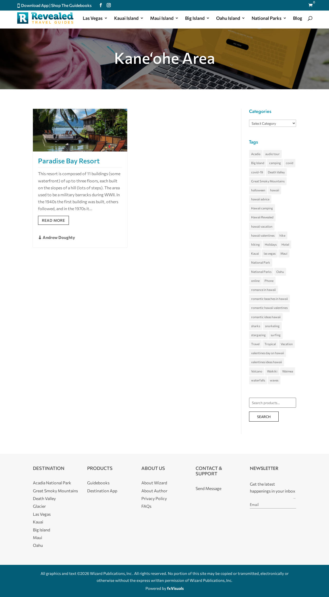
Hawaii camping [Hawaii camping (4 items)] (262, 208)
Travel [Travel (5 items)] (255, 344)
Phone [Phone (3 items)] (268, 280)
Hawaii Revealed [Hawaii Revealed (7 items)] (262, 217)
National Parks (266, 18)
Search (264, 416)
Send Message (208, 488)
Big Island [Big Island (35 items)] (257, 163)
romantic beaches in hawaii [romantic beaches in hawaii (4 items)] (269, 298)
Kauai (38, 521)
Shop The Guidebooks (71, 5)
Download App (35, 5)
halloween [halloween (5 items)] (258, 190)
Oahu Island (228, 18)
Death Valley (44, 498)
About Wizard (154, 482)
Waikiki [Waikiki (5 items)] (272, 371)
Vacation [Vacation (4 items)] (287, 344)
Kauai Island (126, 18)
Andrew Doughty (59, 237)
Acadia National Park (52, 482)
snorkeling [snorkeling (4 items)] (272, 326)
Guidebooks (98, 482)
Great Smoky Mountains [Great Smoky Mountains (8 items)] (268, 181)
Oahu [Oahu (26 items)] (280, 271)
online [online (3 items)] (255, 280)
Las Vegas (93, 18)
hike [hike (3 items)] (282, 235)
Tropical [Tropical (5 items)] (270, 344)
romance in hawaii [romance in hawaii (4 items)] (263, 289)
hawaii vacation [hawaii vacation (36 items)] (261, 226)
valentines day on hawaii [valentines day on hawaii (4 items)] (267, 353)
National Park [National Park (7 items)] (260, 262)
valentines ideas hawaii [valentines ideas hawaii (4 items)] (266, 362)
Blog (297, 18)
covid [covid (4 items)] (289, 163)
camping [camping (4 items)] (275, 163)
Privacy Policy (154, 498)
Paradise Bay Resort (69, 161)
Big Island (195, 18)
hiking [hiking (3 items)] (255, 244)
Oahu (38, 545)
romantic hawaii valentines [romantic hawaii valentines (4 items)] (269, 307)
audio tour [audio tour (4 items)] (272, 154)
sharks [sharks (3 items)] (255, 326)
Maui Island (161, 18)
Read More (53, 220)
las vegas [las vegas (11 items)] (270, 253)
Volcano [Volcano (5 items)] (256, 371)
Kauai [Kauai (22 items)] (255, 253)
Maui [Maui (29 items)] (283, 253)
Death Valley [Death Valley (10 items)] (276, 172)
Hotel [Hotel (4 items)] (285, 244)
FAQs (146, 506)
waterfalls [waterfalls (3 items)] (258, 380)
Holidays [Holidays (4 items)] (271, 244)
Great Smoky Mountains (55, 490)
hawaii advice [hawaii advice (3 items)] (260, 199)
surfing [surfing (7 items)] (276, 335)
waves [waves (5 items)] (274, 380)
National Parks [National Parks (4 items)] (261, 271)
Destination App (102, 490)
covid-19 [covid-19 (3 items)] (257, 172)
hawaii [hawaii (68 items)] (274, 190)
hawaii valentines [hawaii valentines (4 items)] (263, 235)
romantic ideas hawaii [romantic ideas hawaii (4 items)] (266, 317)
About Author (154, 490)
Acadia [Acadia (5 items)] (255, 154)
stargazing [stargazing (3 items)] (258, 335)
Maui (37, 537)
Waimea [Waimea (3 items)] (287, 371)
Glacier (39, 506)
